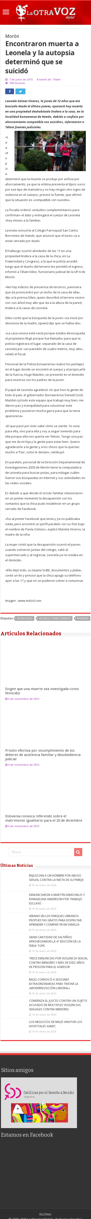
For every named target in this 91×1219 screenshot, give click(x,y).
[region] (39, 1102)
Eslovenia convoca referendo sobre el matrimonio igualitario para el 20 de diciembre (43, 818)
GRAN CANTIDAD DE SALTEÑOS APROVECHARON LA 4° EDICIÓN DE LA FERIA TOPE (55, 941)
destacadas (25, 618)
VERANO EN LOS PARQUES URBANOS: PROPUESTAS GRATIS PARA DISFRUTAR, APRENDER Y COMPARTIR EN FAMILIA (55, 920)
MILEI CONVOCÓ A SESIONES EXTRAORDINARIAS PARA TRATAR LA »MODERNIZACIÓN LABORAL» (53, 984)
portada (83, 618)
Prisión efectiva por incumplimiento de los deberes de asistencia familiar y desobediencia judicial (43, 754)
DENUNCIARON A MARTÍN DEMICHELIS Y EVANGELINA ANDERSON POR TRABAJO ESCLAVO (57, 899)
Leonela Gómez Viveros (55, 618)
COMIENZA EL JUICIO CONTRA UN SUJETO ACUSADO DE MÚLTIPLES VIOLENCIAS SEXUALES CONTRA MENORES (58, 1005)
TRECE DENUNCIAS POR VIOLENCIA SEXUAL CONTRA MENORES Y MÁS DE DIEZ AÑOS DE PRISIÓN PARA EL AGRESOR (58, 963)
